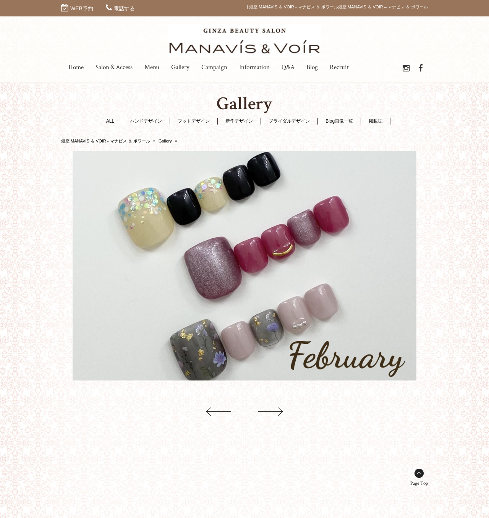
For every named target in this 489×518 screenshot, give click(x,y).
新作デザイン (239, 121)
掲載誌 (375, 121)
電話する (124, 8)
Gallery (165, 141)
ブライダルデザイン (289, 121)
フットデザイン (194, 121)
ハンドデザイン (146, 121)
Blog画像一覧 (339, 121)
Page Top (419, 483)
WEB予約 (81, 8)
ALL (110, 121)
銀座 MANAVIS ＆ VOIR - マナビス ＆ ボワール (105, 141)
